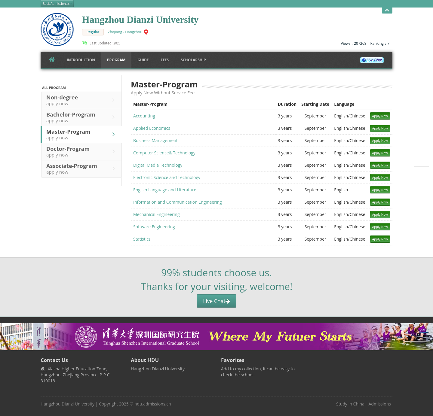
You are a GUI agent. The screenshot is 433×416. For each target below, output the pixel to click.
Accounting (144, 116)
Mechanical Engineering (156, 214)
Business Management (155, 140)
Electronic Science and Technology (166, 177)
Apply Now (380, 116)
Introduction (81, 59)
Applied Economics (151, 128)
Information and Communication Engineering (177, 202)
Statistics (142, 239)
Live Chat (216, 301)
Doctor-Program (82, 151)
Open (387, 10)
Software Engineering (154, 226)
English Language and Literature (164, 190)
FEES (165, 59)
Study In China (350, 404)
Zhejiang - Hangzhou (125, 32)
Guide (143, 59)
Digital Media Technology (157, 165)
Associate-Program (82, 168)
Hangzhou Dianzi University (67, 404)
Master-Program (82, 134)
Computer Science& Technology (164, 153)
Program (116, 59)
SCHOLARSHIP (193, 59)
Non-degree (82, 100)
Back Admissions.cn (57, 4)
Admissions (380, 404)
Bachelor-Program (82, 117)
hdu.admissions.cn (152, 404)
